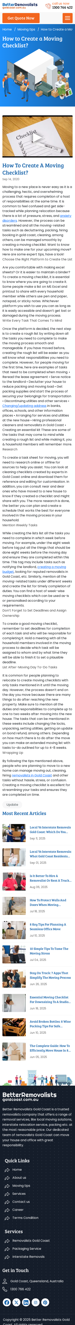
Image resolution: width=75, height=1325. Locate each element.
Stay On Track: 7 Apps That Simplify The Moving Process (50, 975)
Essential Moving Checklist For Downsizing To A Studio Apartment (49, 999)
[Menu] (68, 18)
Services (19, 1193)
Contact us (21, 1201)
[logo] (20, 5)
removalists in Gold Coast (32, 775)
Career (18, 1209)
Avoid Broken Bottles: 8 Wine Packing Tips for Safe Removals (50, 1023)
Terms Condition (25, 1217)
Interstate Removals (28, 1256)
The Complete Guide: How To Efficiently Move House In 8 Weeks (50, 1048)
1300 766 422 (20, 1289)
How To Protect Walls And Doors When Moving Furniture (48, 902)
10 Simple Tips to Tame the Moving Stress (49, 950)
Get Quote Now (21, 18)
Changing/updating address (24, 405)
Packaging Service (26, 1248)
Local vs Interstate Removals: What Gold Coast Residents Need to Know (51, 853)
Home (7, 29)
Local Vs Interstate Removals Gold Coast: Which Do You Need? (50, 829)
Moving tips (26, 29)
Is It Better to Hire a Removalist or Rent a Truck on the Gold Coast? (49, 878)
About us (19, 1177)
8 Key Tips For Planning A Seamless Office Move (48, 926)
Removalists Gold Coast (31, 1240)
